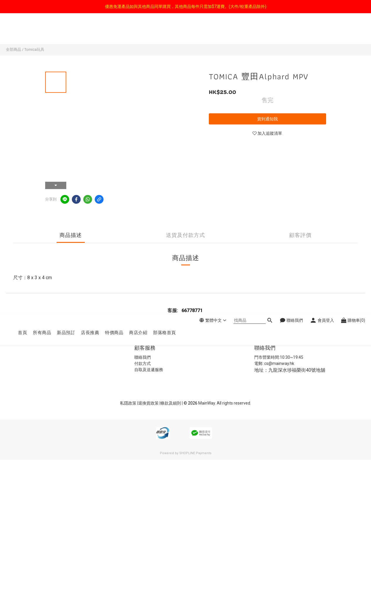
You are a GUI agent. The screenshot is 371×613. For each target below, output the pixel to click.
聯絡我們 (142, 357)
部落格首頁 (164, 31)
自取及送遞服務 (148, 369)
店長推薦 (90, 31)
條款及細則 (171, 403)
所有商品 (42, 31)
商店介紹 (138, 31)
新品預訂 (66, 31)
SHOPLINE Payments (195, 453)
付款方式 (142, 363)
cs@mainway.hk (279, 363)
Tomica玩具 (34, 49)
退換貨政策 (149, 403)
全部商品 (13, 49)
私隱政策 (128, 403)
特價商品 (114, 31)
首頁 (22, 31)
